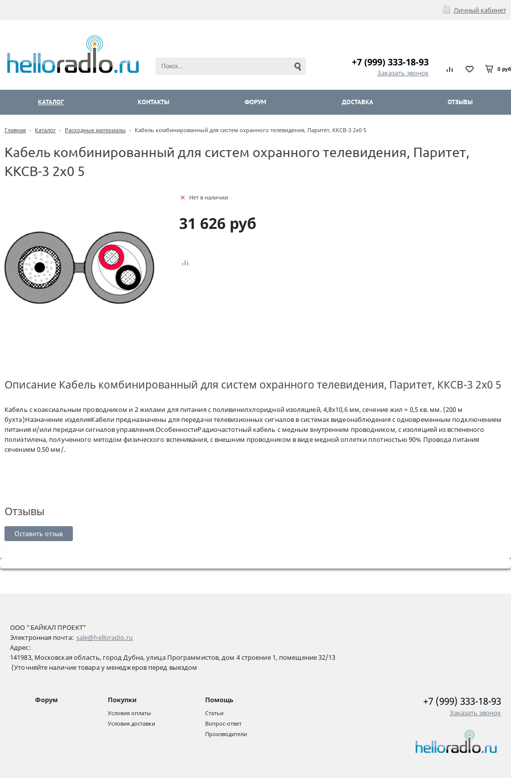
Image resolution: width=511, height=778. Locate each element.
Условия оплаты (129, 713)
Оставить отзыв (38, 533)
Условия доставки (131, 723)
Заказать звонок (403, 72)
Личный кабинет (480, 9)
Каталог (45, 130)
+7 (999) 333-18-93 (390, 62)
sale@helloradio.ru (104, 637)
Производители (226, 734)
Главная (15, 130)
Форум (46, 699)
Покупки (122, 699)
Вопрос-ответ (223, 723)
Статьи (214, 713)
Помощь (219, 699)
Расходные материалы (95, 130)
